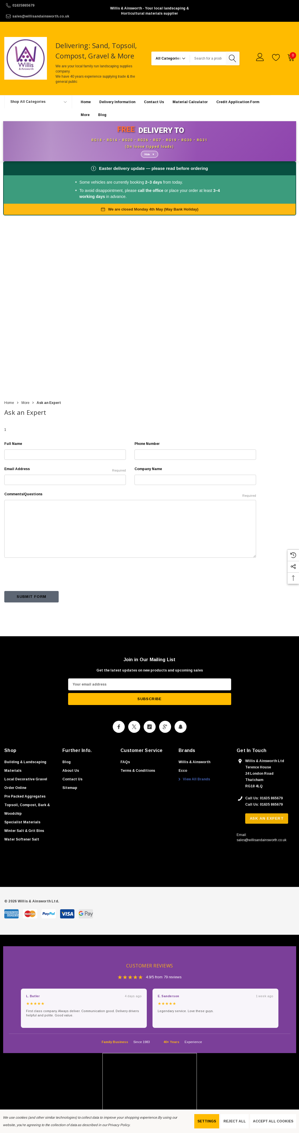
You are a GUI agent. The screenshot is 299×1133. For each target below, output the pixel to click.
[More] (85, 125)
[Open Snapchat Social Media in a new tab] (181, 742)
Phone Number (147, 457)
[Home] (85, 112)
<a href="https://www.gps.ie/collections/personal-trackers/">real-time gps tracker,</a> (149, 321)
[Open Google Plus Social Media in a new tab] (165, 742)
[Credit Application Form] (238, 112)
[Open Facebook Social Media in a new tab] (119, 742)
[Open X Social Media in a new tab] (134, 742)
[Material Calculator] (190, 112)
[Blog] (102, 125)
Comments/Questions (130, 508)
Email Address (65, 483)
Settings (206, 1121)
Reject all (234, 1121)
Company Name (148, 482)
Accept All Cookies (273, 1121)
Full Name (13, 457)
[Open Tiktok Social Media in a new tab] (150, 742)
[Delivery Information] (117, 112)
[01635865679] (53, 5)
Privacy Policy (118, 1125)
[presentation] (47, 588)
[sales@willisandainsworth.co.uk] (53, 16)
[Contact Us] (154, 112)
